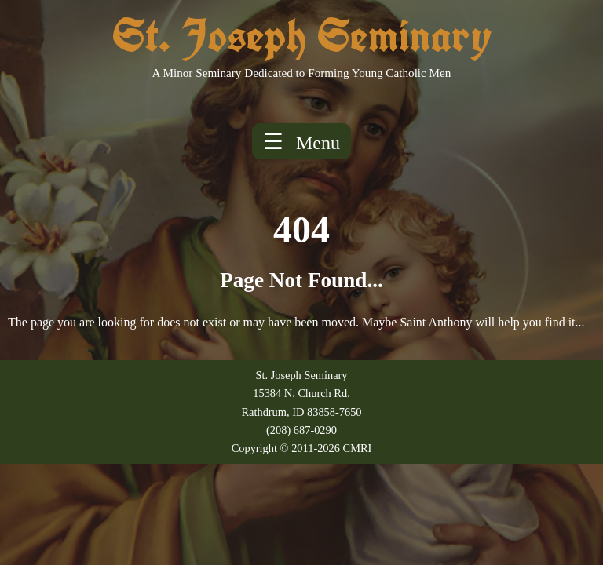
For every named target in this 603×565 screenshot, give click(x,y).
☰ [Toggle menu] (301, 141)
